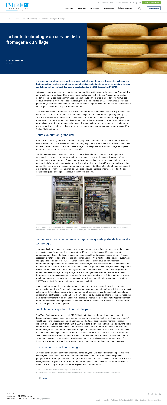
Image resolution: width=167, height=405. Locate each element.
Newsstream (109, 8)
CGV (136, 400)
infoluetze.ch (43, 398)
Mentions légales (103, 400)
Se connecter (103, 3)
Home (9, 19)
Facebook (130, 2)
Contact (118, 3)
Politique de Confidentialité (122, 400)
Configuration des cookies (150, 400)
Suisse (125, 3)
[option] (83, 202)
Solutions (82, 8)
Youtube (136, 2)
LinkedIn (140, 2)
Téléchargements (124, 8)
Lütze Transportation (151, 3)
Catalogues (154, 8)
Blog (111, 3)
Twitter (133, 2)
